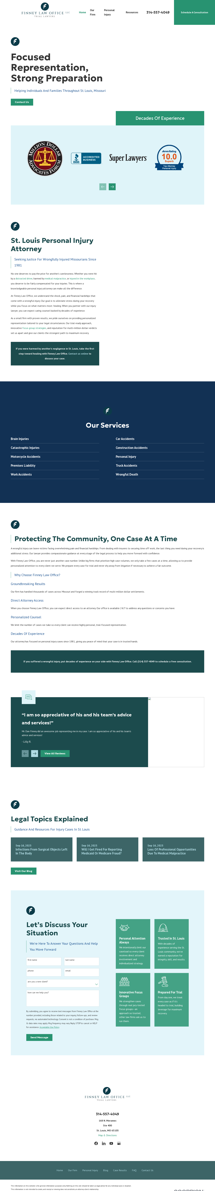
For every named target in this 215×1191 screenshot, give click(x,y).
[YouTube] (111, 1143)
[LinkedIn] (103, 1143)
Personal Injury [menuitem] (109, 12)
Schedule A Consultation (194, 12)
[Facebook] (96, 1143)
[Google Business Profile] (119, 1143)
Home (59, 1170)
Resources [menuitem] (132, 12)
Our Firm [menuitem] (92, 12)
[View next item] (112, 186)
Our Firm (72, 1170)
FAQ (134, 1170)
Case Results (120, 1170)
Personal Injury (90, 1170)
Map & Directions (107, 1135)
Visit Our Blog (23, 871)
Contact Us (22, 102)
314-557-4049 (158, 12)
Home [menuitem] (82, 12)
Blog (105, 1170)
